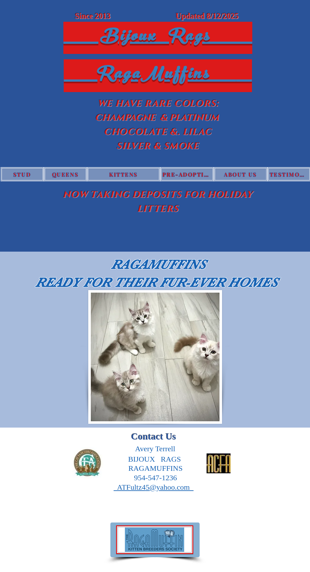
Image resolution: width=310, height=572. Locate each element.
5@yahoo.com (170, 487)
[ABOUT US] (240, 174)
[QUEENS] (65, 174)
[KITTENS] (123, 174)
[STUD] (22, 174)
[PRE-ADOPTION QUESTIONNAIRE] (187, 174)
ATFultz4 (129, 487)
